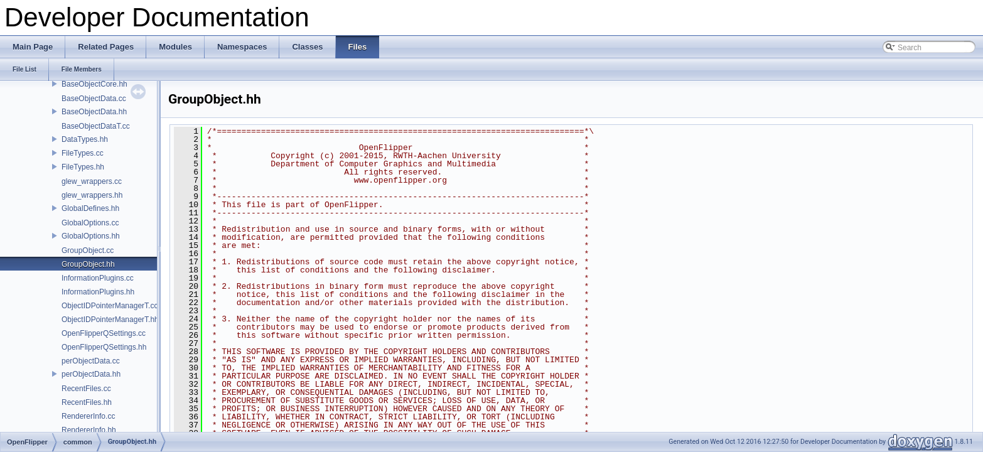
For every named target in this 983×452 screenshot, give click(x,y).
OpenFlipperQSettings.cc (104, 333)
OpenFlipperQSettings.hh (104, 347)
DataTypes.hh (85, 139)
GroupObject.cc (88, 250)
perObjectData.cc (91, 361)
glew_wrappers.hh (92, 195)
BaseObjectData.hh (94, 111)
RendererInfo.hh (89, 430)
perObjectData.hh (91, 374)
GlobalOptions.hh (91, 236)
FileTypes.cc (83, 153)
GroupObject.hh (88, 264)
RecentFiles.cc (86, 388)
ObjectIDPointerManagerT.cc (110, 305)
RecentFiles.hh (87, 402)
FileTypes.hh (83, 167)
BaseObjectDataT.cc (96, 126)
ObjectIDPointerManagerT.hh (110, 319)
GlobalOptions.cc (90, 222)
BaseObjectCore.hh (94, 84)
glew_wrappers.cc (92, 181)
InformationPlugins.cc (98, 278)
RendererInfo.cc (88, 416)
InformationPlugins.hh (98, 292)
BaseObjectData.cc (94, 98)
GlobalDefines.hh (90, 208)
